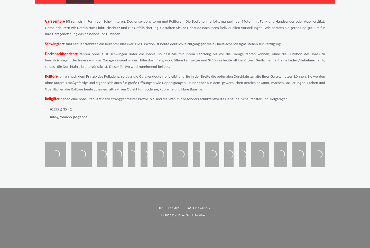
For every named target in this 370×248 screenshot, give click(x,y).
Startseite (52, 6)
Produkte (81, 6)
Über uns (140, 6)
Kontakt (165, 6)
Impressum (169, 208)
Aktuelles (113, 6)
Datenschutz (199, 208)
